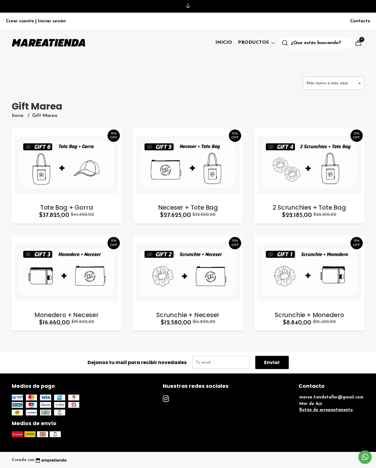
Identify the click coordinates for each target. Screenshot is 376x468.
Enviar (272, 362)
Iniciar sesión (52, 21)
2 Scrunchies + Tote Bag (309, 207)
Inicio (223, 42)
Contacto (360, 21)
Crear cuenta (20, 21)
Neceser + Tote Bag (188, 207)
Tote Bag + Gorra (66, 207)
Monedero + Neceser (66, 315)
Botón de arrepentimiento (326, 410)
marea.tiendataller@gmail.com (331, 397)
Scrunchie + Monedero (309, 315)
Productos (257, 42)
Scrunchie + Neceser (187, 315)
